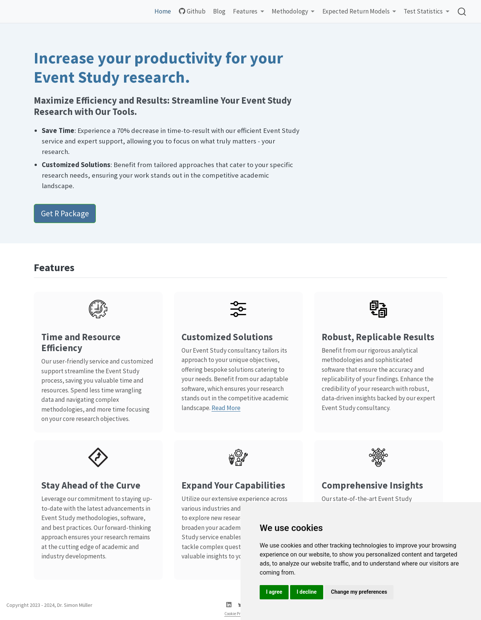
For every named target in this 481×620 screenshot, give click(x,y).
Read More (226, 408)
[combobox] (462, 11)
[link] (248, 12)
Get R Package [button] (65, 213)
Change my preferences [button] (359, 592)
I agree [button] (274, 592)
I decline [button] (306, 592)
